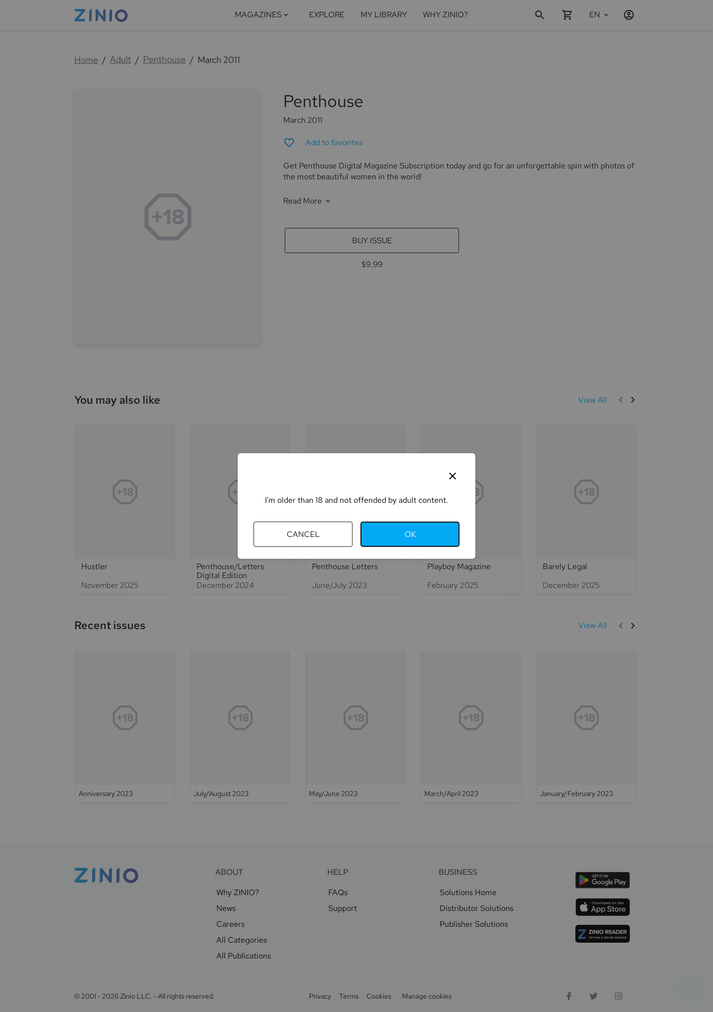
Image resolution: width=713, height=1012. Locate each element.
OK (410, 534)
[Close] (452, 476)
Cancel (303, 534)
